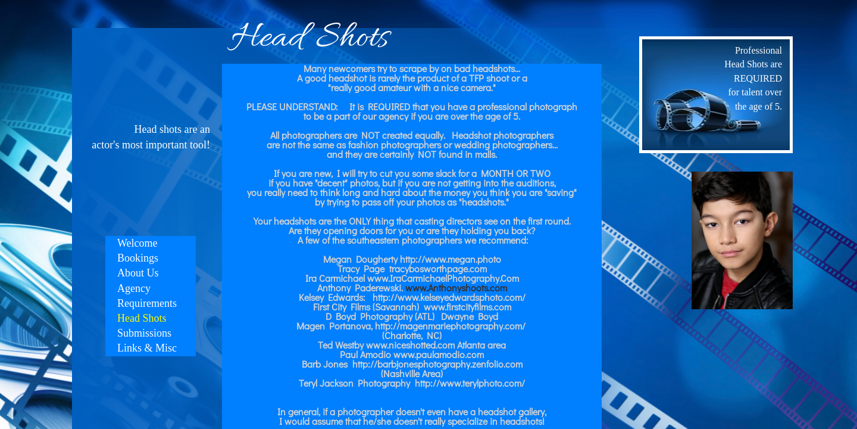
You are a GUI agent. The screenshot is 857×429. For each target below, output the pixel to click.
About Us (138, 273)
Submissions (144, 333)
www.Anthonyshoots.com (456, 287)
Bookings (137, 258)
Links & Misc (147, 348)
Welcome (137, 243)
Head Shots (142, 318)
